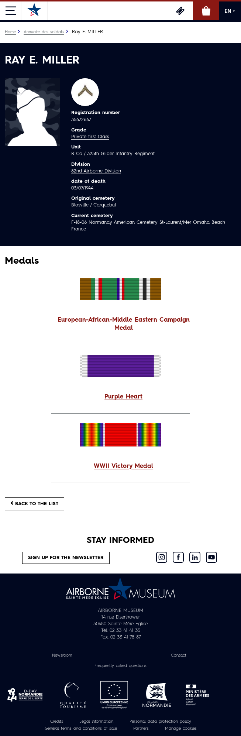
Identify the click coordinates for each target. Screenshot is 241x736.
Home (10, 32)
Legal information (96, 721)
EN (230, 11)
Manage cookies (181, 728)
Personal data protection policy (160, 721)
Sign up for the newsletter (66, 557)
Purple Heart (123, 397)
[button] (120, 324)
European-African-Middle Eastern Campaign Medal (124, 324)
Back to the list (34, 503)
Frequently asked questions (120, 666)
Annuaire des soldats (44, 32)
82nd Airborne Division (96, 171)
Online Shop (206, 10)
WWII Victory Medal (123, 466)
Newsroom (62, 655)
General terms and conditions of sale (81, 728)
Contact (178, 655)
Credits (56, 721)
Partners (141, 728)
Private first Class (90, 136)
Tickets (180, 10)
